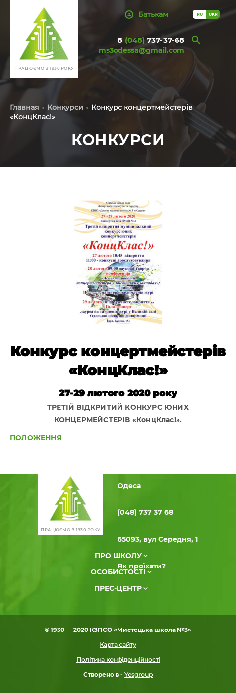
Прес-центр (118, 588)
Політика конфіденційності (118, 659)
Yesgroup (138, 674)
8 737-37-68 (151, 40)
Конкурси (65, 107)
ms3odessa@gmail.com (141, 50)
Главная (24, 107)
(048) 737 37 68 (145, 512)
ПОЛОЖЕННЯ (35, 437)
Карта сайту (118, 644)
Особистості (118, 571)
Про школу (118, 555)
